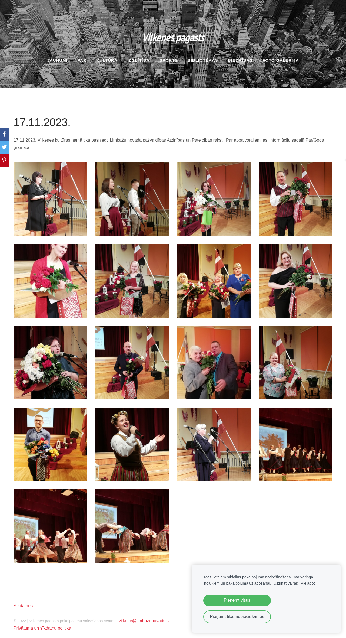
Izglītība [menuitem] (138, 55)
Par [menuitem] (81, 55)
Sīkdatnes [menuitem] (23, 601)
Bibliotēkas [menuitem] (203, 55)
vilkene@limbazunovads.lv (144, 616)
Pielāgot (308, 583)
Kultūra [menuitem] (106, 55)
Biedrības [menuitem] (240, 55)
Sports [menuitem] (168, 55)
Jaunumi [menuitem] (57, 55)
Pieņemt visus (237, 600)
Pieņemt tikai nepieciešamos (237, 616)
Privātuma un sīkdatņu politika (42, 623)
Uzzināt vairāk (286, 583)
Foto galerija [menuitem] (280, 55)
